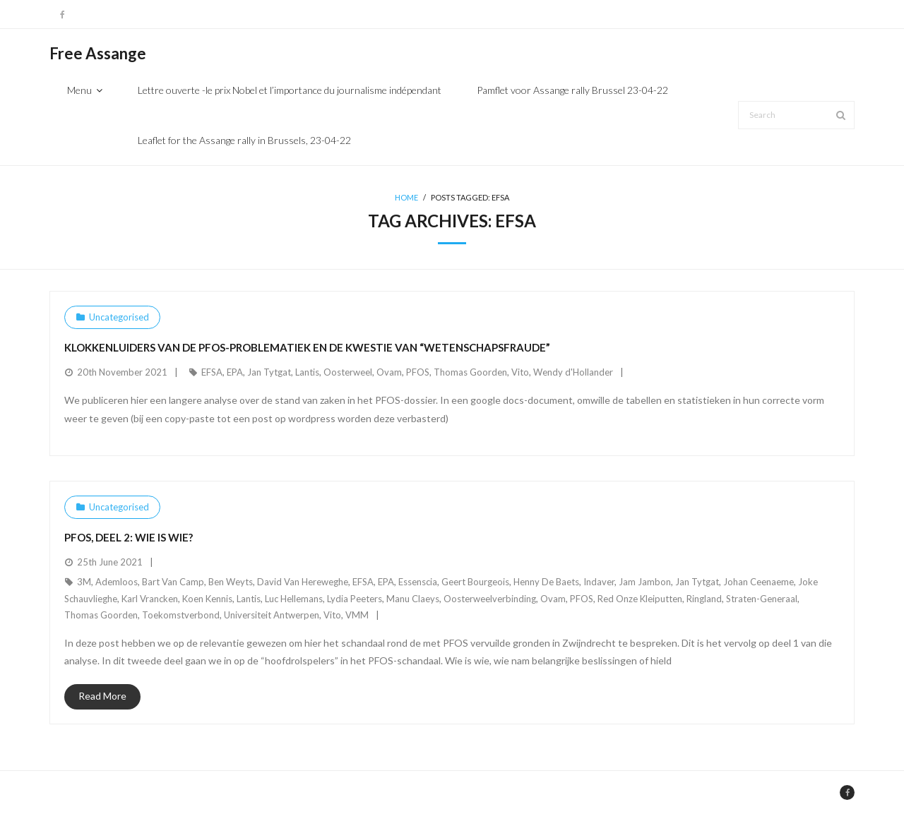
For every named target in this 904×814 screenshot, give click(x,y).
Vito (520, 372)
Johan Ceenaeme (758, 581)
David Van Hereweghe (302, 581)
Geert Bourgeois (475, 581)
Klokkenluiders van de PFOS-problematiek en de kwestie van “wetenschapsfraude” (307, 347)
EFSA (211, 372)
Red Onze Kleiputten (639, 598)
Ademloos (116, 581)
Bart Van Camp (173, 581)
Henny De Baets (546, 581)
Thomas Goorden (470, 372)
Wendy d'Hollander (573, 372)
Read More (102, 696)
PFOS (417, 372)
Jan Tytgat (269, 372)
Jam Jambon (645, 581)
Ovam (389, 372)
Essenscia (417, 581)
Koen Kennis (207, 598)
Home (406, 197)
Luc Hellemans (294, 598)
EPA (235, 372)
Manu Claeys (412, 598)
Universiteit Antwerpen (271, 615)
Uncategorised (119, 317)
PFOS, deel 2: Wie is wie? (128, 537)
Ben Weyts (230, 581)
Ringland (704, 598)
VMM (357, 615)
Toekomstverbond (181, 615)
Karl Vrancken (149, 598)
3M (84, 581)
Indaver (598, 581)
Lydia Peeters (354, 598)
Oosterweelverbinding (490, 598)
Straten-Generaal (761, 598)
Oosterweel (347, 372)
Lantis (307, 372)
